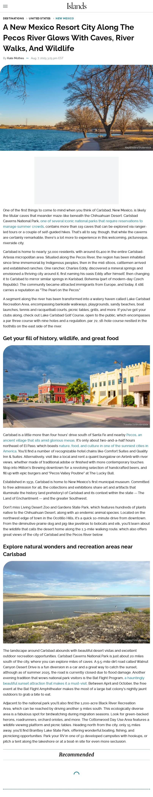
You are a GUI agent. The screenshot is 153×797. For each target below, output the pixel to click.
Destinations (13, 18)
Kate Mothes (15, 58)
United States (40, 18)
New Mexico (65, 18)
